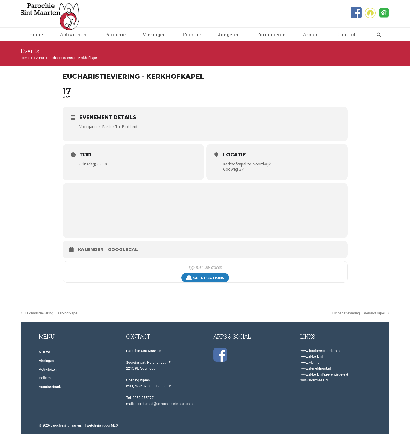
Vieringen (46, 361)
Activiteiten (48, 369)
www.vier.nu (309, 362)
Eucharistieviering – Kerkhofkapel (49, 313)
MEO (114, 425)
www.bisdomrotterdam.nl (320, 351)
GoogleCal (123, 249)
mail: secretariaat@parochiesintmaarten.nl (159, 404)
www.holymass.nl (314, 380)
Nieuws (45, 352)
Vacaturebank (50, 387)
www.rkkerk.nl (311, 356)
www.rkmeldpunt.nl (315, 368)
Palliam (45, 378)
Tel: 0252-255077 (140, 398)
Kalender (91, 249)
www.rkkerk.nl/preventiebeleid (324, 374)
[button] (378, 34)
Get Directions (205, 277)
